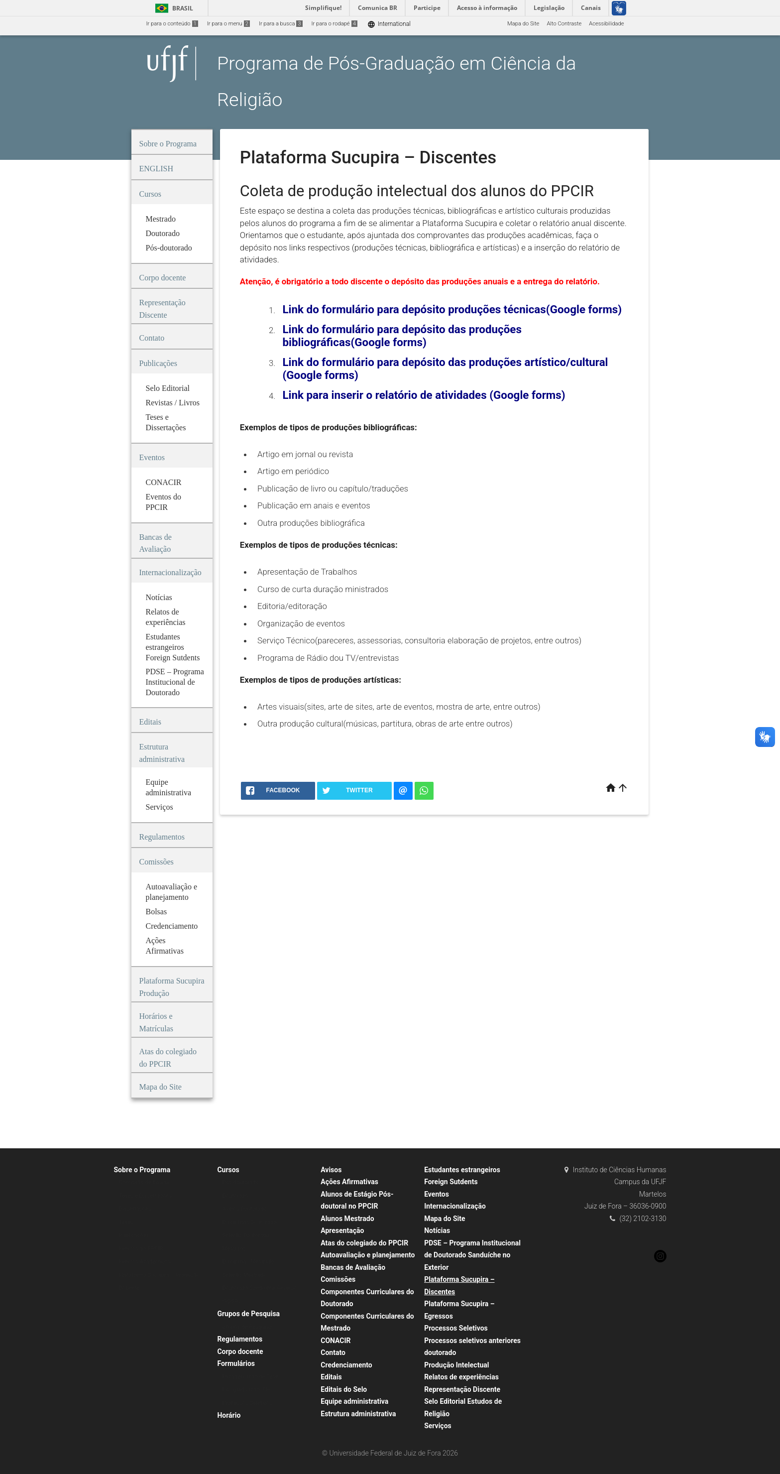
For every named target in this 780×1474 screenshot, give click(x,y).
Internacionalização (455, 1206)
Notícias (437, 1230)
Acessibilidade (606, 23)
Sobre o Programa (142, 1170)
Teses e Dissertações (145, 1196)
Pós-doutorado (240, 1182)
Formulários (236, 1363)
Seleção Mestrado (244, 1275)
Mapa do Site (523, 23)
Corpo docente (240, 1351)
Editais (331, 1377)
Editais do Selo (344, 1389)
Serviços (437, 1426)
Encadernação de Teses (251, 1376)
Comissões (338, 1279)
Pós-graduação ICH (246, 1389)
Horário (228, 1415)
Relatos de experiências (461, 1377)
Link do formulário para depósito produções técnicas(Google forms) (452, 309)
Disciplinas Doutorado (249, 1222)
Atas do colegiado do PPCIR (364, 1243)
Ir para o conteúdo (172, 23)
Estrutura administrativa (358, 1414)
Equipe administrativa (354, 1401)
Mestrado (233, 1248)
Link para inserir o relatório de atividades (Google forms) (423, 394)
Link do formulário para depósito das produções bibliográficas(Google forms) (402, 336)
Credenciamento (346, 1365)
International (389, 24)
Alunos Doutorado (244, 1209)
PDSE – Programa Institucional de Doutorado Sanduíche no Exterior (472, 1255)
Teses (126, 1222)
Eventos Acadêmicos (145, 1261)
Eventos (436, 1194)
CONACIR (335, 1341)
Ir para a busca (281, 23)
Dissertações (135, 1209)
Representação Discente (462, 1389)
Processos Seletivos (247, 1403)
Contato (333, 1352)
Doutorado (235, 1196)
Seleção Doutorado (245, 1235)
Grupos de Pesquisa (248, 1314)
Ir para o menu (228, 23)
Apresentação (342, 1230)
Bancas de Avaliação (353, 1267)
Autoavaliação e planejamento (368, 1255)
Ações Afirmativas (349, 1182)
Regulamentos (239, 1339)
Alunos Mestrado (347, 1219)
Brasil (172, 8)
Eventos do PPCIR (141, 1248)
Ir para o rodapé (334, 23)
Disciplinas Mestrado (248, 1261)
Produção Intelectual (456, 1365)
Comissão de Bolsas (144, 1182)
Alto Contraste (564, 23)
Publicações (134, 1235)
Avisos (331, 1170)
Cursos (228, 1170)
